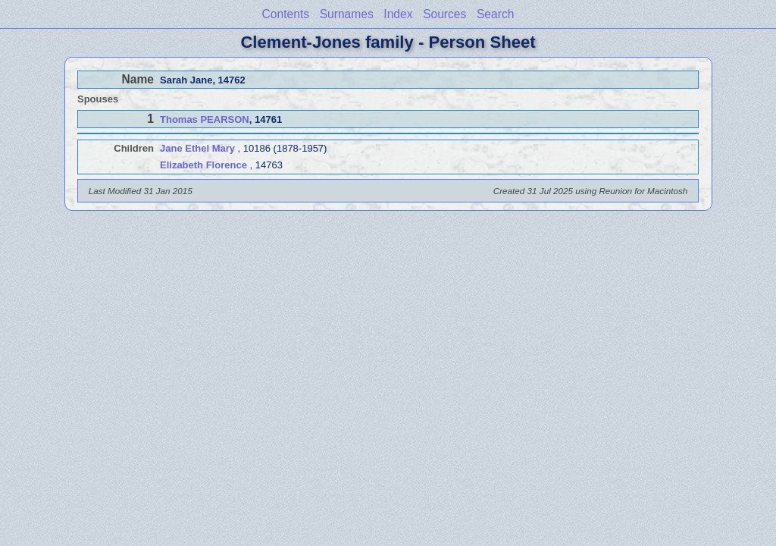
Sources (444, 14)
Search (495, 14)
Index (397, 14)
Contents (285, 14)
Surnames (347, 14)
